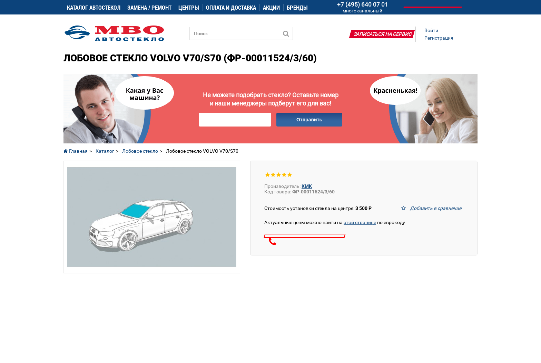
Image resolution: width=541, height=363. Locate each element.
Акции (271, 7)
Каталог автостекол (93, 7)
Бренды (297, 7)
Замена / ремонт (149, 7)
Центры (188, 7)
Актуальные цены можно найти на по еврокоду (334, 222)
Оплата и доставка (231, 7)
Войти (431, 30)
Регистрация (438, 38)
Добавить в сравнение (435, 208)
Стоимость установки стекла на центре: (318, 208)
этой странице (360, 222)
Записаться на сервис (382, 34)
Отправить (309, 119)
